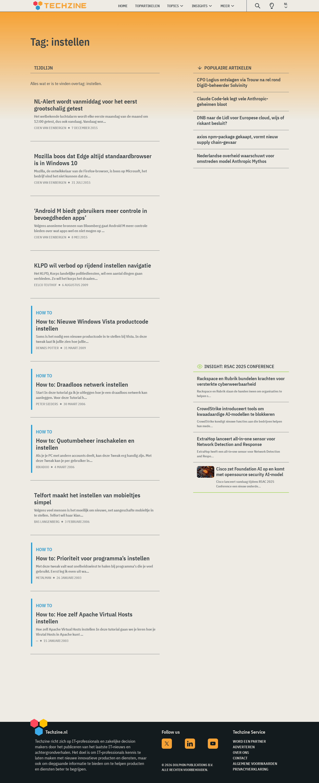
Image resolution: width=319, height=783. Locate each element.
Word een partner (249, 741)
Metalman (43, 578)
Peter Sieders (47, 404)
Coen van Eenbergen (50, 128)
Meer (225, 5)
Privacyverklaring (250, 769)
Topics (173, 5)
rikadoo (42, 467)
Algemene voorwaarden (255, 763)
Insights (200, 5)
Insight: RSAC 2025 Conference (239, 366)
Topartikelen (147, 5)
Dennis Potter (47, 348)
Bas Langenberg (47, 522)
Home (123, 5)
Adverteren (244, 747)
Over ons (241, 752)
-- (37, 641)
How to (44, 312)
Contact (240, 758)
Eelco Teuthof (45, 285)
